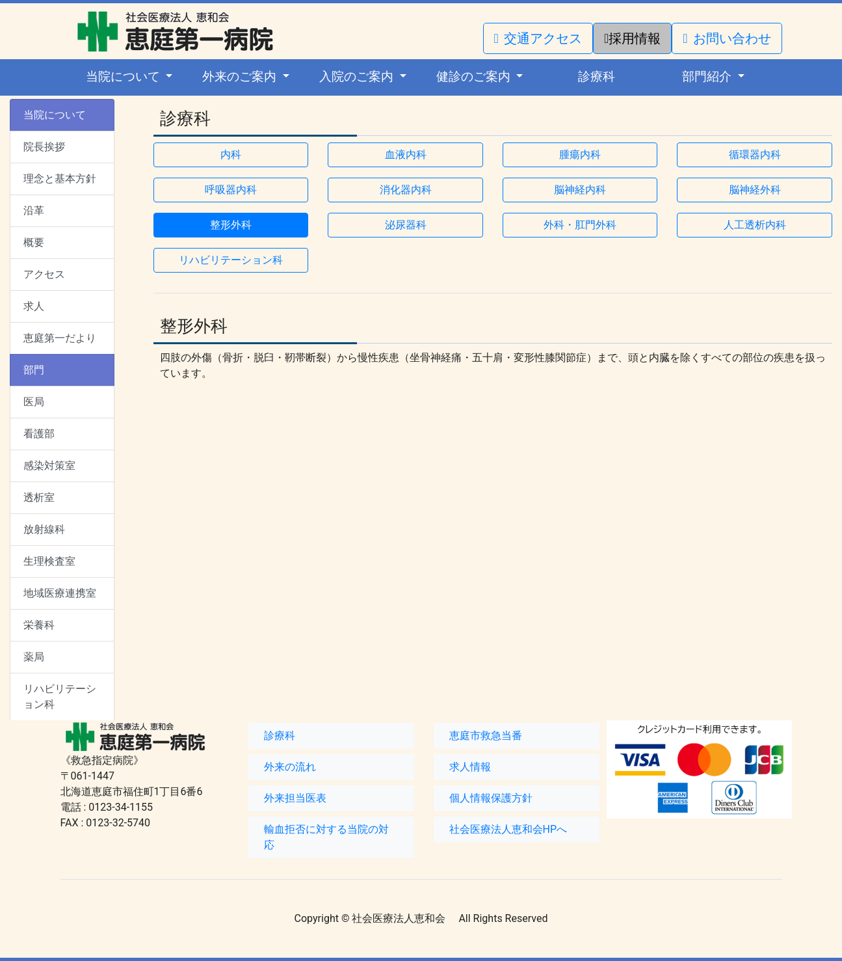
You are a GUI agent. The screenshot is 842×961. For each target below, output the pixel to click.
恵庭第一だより (59, 338)
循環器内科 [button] (755, 154)
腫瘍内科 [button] (580, 154)
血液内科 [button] (406, 154)
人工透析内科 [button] (755, 225)
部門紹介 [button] (708, 76)
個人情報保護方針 (491, 798)
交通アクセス (538, 38)
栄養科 (39, 625)
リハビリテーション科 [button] (231, 260)
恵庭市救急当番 (485, 735)
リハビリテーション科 (59, 697)
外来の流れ (290, 767)
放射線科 (44, 529)
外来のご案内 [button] (241, 76)
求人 (33, 306)
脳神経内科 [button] (580, 189)
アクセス (44, 274)
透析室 (39, 497)
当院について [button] (124, 76)
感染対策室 (49, 465)
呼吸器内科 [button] (231, 189)
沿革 (33, 210)
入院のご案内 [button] (358, 76)
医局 (33, 402)
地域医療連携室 (59, 593)
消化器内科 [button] (406, 189)
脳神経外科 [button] (755, 189)
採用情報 (632, 38)
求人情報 (470, 767)
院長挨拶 (44, 147)
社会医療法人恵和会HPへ (508, 829)
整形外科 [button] (231, 225)
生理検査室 (49, 561)
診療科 (596, 76)
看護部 (39, 433)
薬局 (33, 657)
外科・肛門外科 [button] (580, 225)
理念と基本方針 (59, 178)
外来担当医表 (295, 798)
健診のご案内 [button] (475, 76)
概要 (33, 242)
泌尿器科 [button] (406, 225)
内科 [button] (230, 154)
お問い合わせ (726, 38)
